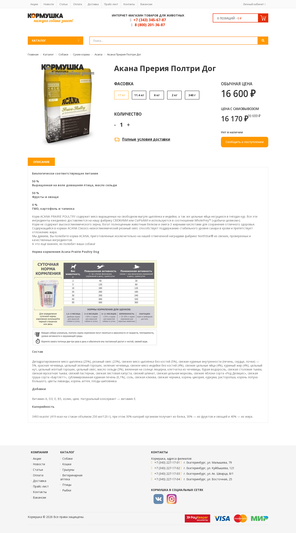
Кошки (66, 464)
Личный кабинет (253, 4)
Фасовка (124, 84)
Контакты (129, 4)
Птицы (66, 485)
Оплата (77, 4)
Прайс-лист (111, 4)
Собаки (67, 458)
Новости (49, 4)
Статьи (63, 4)
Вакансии (146, 4)
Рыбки (66, 490)
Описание (41, 162)
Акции (34, 4)
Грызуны (68, 470)
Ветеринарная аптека (71, 477)
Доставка (93, 4)
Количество (127, 114)
